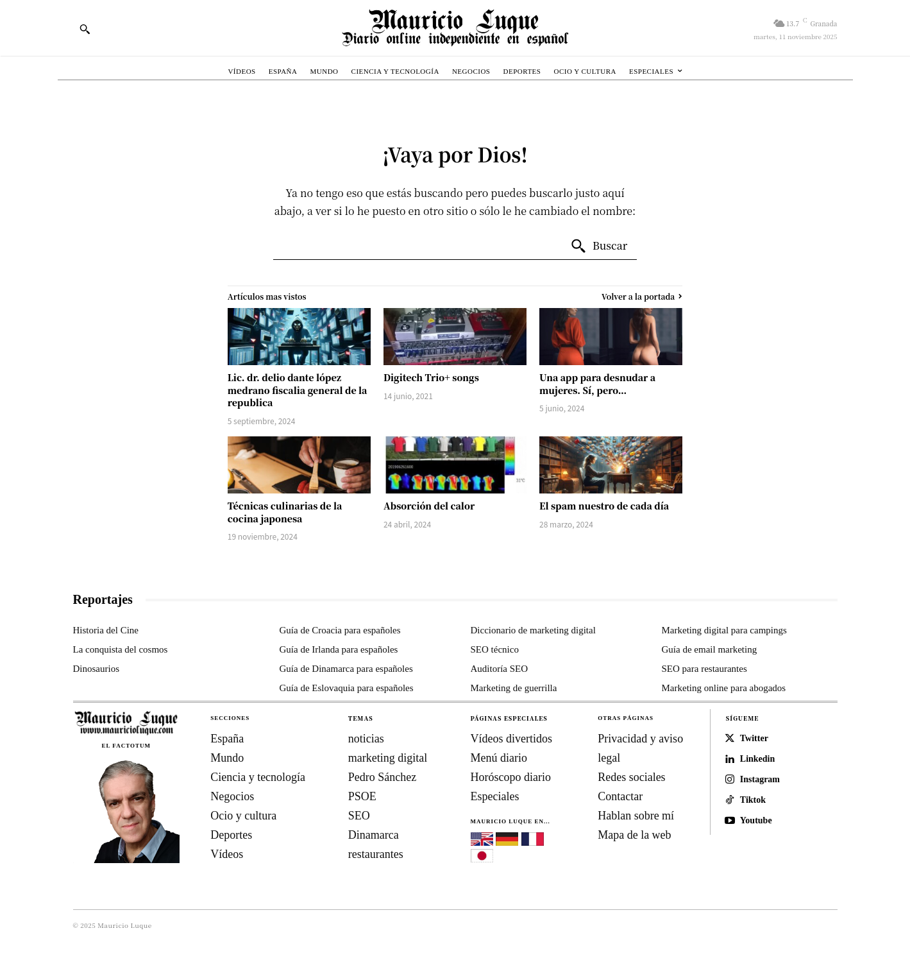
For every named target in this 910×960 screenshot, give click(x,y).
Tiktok (753, 800)
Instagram (760, 779)
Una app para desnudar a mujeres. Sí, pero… (597, 384)
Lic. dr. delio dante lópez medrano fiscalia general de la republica (297, 390)
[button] (84, 28)
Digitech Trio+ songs (431, 377)
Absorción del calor (429, 505)
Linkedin (757, 759)
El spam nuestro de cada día (604, 505)
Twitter (754, 738)
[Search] (598, 246)
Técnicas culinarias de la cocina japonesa (285, 512)
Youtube (756, 820)
